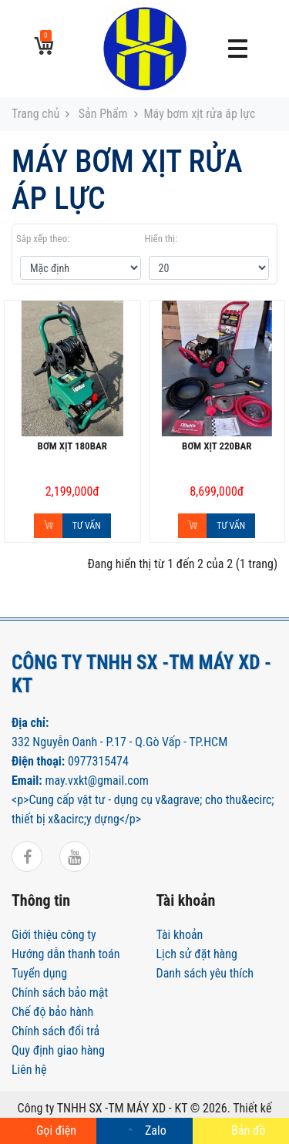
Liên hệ (29, 1069)
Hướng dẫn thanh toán (65, 954)
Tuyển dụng (39, 973)
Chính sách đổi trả (55, 1031)
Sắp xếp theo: (42, 238)
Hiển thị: (161, 238)
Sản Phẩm (101, 113)
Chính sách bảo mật (60, 992)
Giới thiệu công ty (54, 934)
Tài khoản (179, 934)
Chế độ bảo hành (52, 1011)
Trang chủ (35, 113)
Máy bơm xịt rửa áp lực (200, 113)
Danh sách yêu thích (205, 973)
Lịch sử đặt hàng (196, 954)
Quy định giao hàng (58, 1050)
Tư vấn (86, 525)
